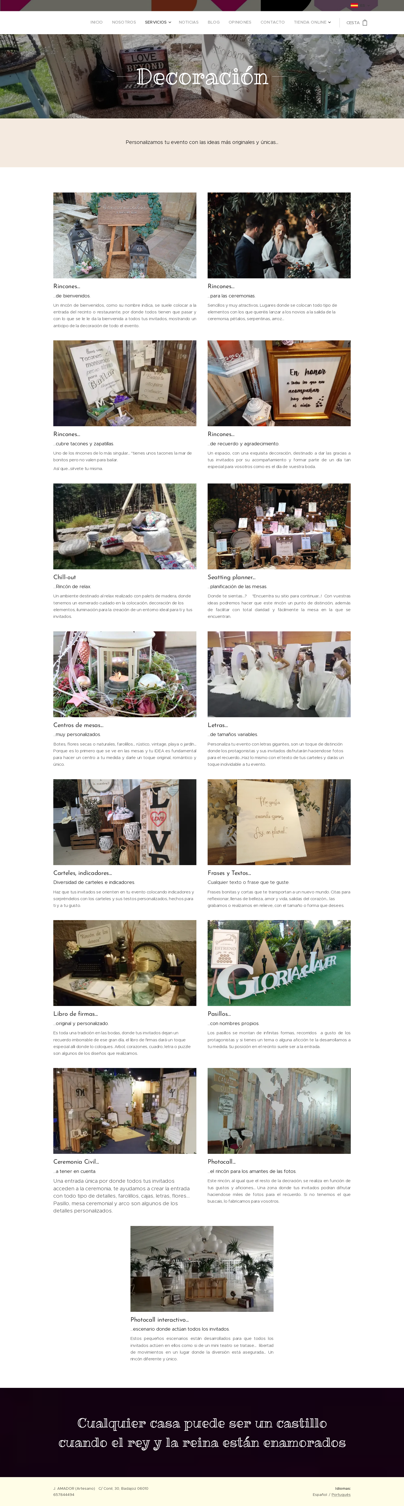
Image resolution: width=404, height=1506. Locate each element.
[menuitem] (262, 23)
